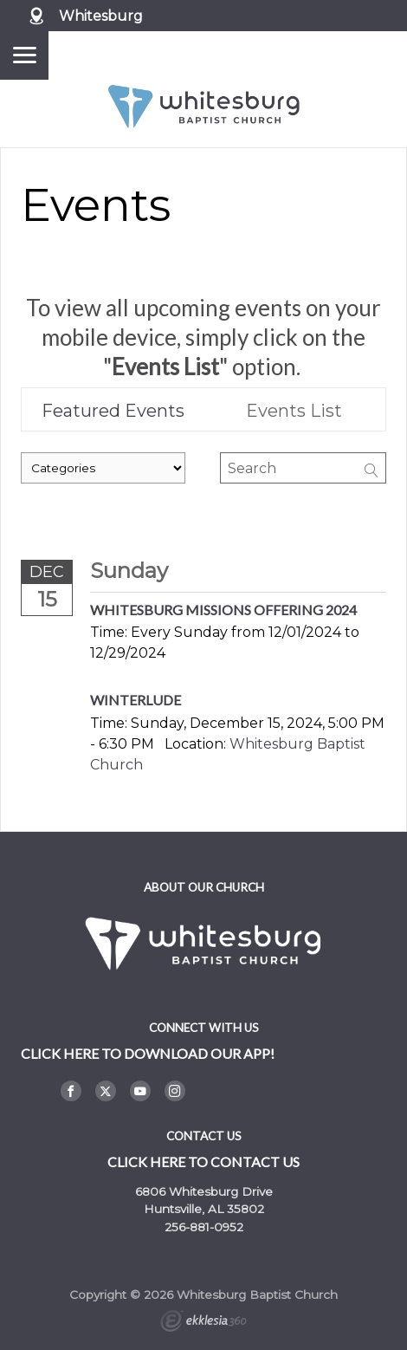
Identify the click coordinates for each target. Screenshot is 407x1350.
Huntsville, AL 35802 (204, 1209)
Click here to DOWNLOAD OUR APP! (148, 1053)
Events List (294, 410)
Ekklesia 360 (203, 1323)
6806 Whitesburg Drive (204, 1191)
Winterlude (135, 699)
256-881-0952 (204, 1227)
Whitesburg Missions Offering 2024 (223, 609)
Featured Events (113, 410)
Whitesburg (101, 16)
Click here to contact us (203, 1161)
